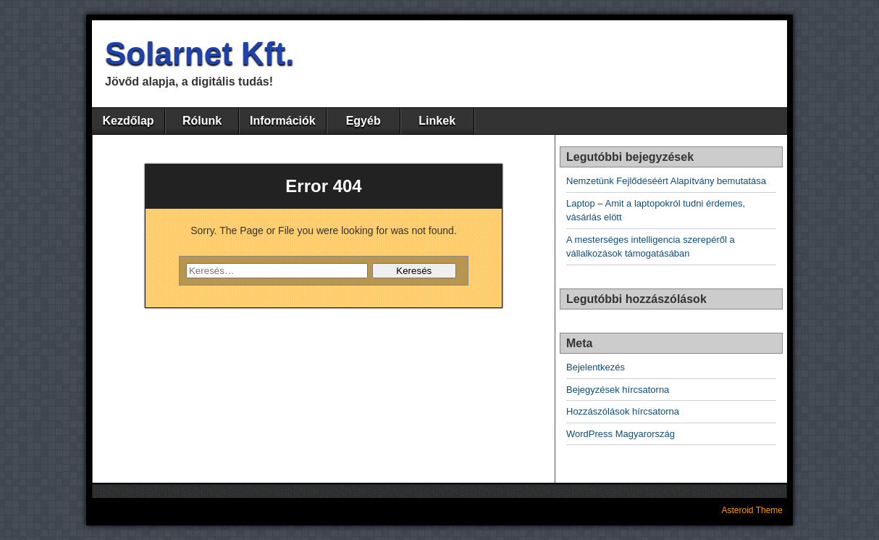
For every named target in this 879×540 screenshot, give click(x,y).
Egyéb (363, 121)
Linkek (437, 121)
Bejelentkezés (595, 367)
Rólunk (202, 121)
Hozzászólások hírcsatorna (622, 411)
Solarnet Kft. (200, 53)
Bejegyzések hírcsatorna (617, 389)
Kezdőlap (127, 121)
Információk (283, 121)
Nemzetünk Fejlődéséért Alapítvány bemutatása (666, 180)
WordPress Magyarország (620, 433)
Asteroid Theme (752, 510)
